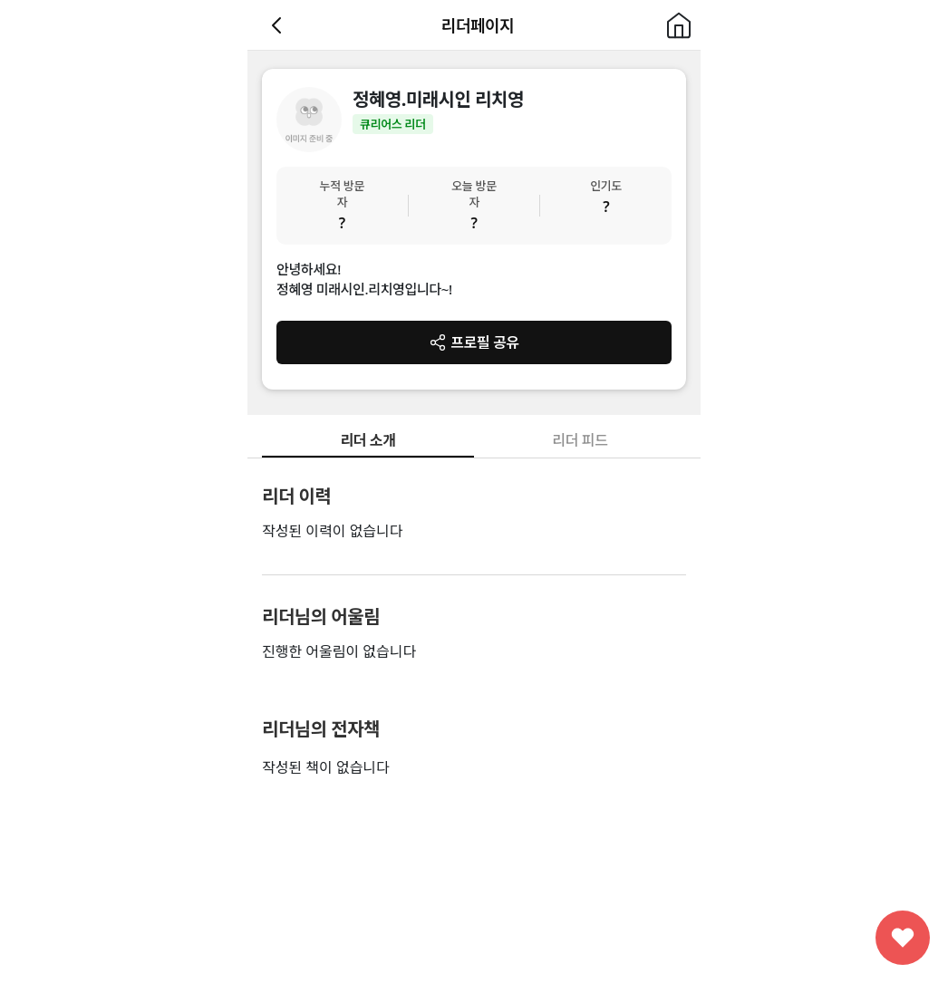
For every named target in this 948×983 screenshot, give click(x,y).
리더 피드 (579, 440)
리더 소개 (367, 440)
